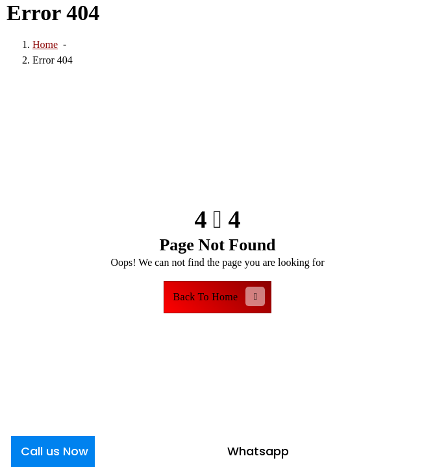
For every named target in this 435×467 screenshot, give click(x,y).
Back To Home (219, 296)
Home (45, 44)
